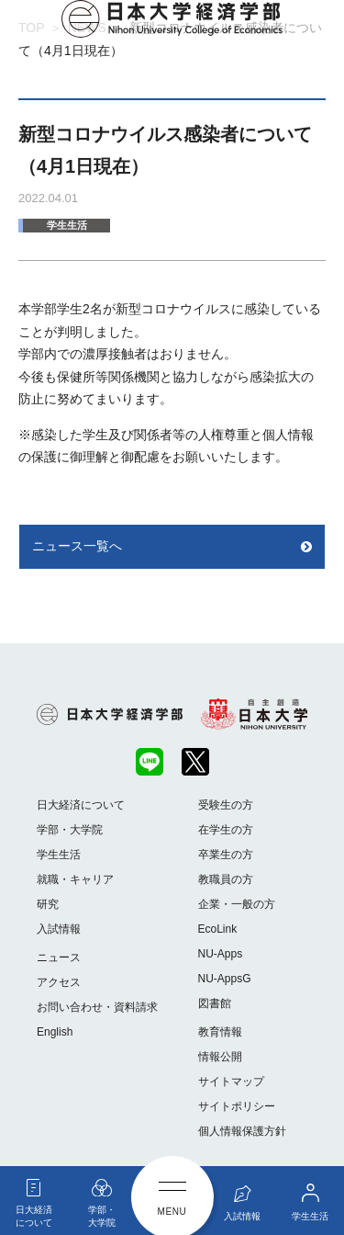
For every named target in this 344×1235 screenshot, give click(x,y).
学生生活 (67, 225)
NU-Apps (220, 953)
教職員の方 (225, 879)
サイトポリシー (236, 1106)
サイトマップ (231, 1081)
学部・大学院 (70, 829)
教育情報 (220, 1031)
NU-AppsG (224, 978)
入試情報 (59, 929)
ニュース (59, 957)
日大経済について (81, 805)
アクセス (59, 982)
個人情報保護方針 (242, 1131)
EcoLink (218, 929)
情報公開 (220, 1056)
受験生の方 (225, 805)
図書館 (214, 1003)
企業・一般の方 (236, 904)
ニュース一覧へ (77, 545)
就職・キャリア (75, 879)
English (54, 1031)
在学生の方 (225, 829)
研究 (48, 904)
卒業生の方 (225, 854)
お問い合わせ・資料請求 (97, 1007)
